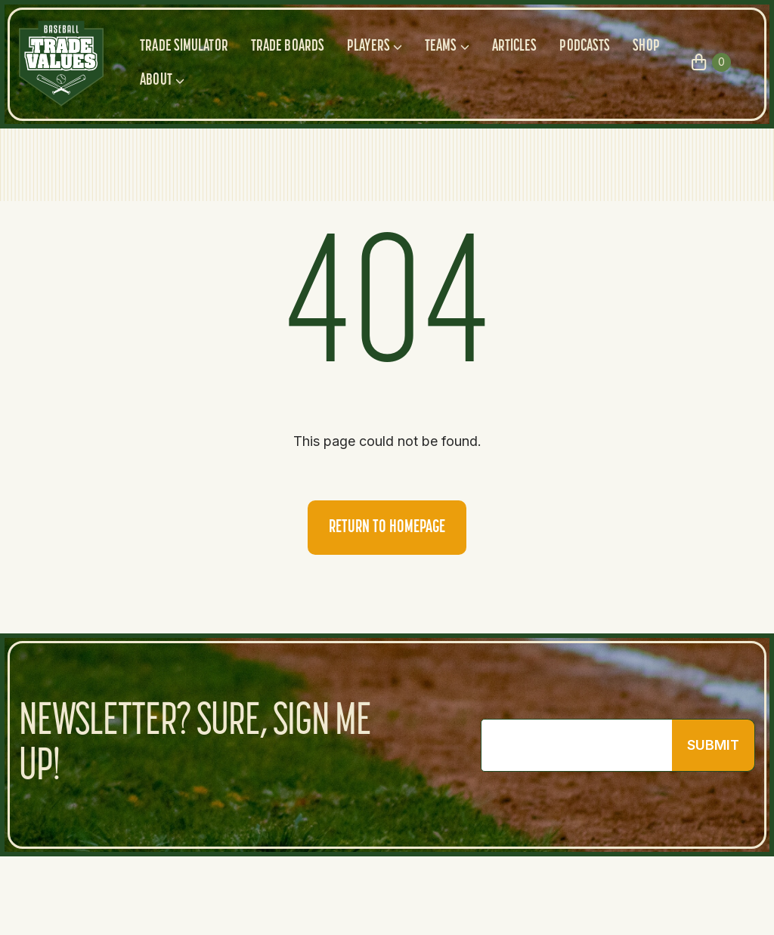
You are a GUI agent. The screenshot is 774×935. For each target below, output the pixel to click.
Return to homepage (387, 528)
